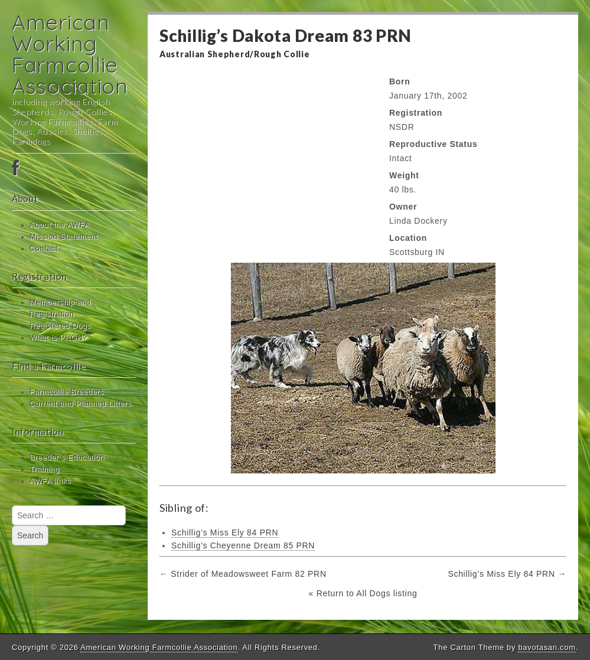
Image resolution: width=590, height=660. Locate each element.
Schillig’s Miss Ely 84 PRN (224, 532)
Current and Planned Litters (81, 404)
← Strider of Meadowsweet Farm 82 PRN (243, 574)
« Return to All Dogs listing (363, 593)
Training (45, 469)
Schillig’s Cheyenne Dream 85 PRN (243, 545)
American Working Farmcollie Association (70, 54)
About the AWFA (60, 225)
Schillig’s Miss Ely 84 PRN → (507, 574)
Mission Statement (64, 237)
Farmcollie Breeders (67, 392)
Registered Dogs (60, 326)
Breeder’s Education (67, 457)
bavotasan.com (546, 647)
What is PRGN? (58, 338)
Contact (44, 248)
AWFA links (50, 481)
